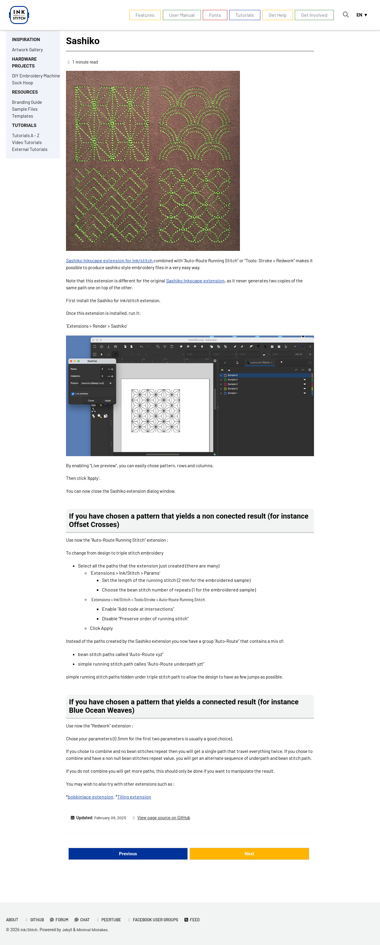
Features (143, 15)
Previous (127, 876)
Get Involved (312, 15)
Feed (198, 919)
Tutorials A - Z (26, 147)
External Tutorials (30, 161)
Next (249, 876)
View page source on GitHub (165, 839)
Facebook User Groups (157, 919)
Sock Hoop (23, 92)
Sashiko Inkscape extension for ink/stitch (110, 260)
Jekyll (68, 930)
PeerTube (111, 919)
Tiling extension (134, 818)
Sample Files (25, 119)
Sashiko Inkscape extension (203, 281)
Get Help (276, 15)
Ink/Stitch (29, 930)
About (12, 919)
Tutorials (243, 15)
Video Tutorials (27, 154)
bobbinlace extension (90, 818)
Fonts (213, 15)
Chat (84, 919)
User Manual (180, 15)
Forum (61, 919)
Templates (23, 127)
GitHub (35, 919)
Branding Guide (28, 112)
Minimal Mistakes (94, 930)
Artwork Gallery (28, 50)
